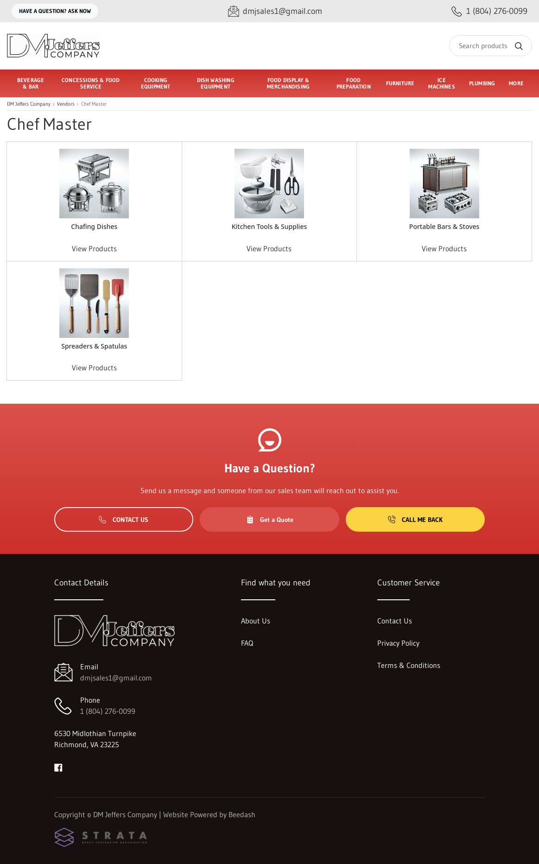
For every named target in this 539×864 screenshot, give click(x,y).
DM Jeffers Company (29, 104)
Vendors (66, 104)
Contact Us (123, 519)
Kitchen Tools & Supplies (269, 226)
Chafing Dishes (94, 226)
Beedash (241, 814)
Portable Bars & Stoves (444, 226)
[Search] (490, 45)
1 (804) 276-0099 (107, 711)
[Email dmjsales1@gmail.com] (275, 11)
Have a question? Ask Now (55, 10)
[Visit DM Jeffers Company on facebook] (58, 766)
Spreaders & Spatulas (94, 346)
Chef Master (94, 104)
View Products (94, 248)
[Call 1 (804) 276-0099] (489, 11)
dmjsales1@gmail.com (116, 677)
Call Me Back (415, 519)
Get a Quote (269, 519)
